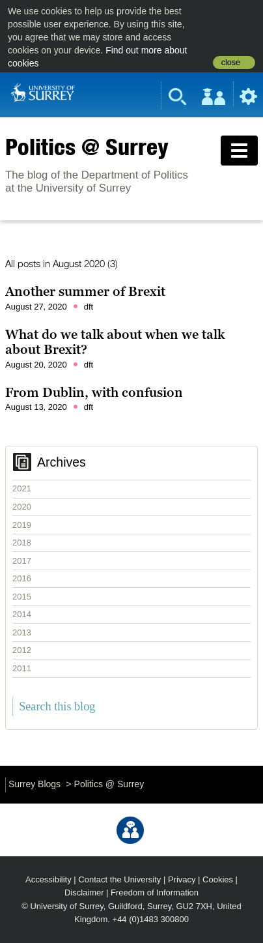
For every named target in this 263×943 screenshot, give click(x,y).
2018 (21, 542)
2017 (21, 561)
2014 (21, 614)
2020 (21, 507)
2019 (21, 525)
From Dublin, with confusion (94, 392)
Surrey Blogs (34, 784)
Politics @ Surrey (87, 146)
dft (88, 307)
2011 (21, 668)
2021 (21, 488)
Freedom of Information (155, 892)
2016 (21, 578)
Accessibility (48, 879)
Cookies (217, 879)
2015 (21, 597)
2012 (21, 650)
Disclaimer (84, 892)
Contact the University (119, 879)
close (230, 62)
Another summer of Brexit (85, 291)
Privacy (182, 879)
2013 (21, 632)
